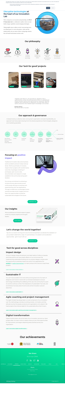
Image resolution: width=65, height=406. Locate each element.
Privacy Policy (10, 381)
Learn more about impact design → (14, 269)
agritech (8, 263)
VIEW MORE (17, 220)
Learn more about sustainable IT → (14, 291)
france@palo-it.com (32, 374)
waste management (18, 263)
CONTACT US (32, 201)
